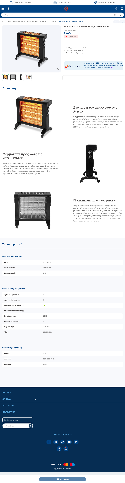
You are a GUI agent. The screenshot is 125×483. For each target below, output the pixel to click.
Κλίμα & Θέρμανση (19, 21)
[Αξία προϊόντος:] (93, 33)
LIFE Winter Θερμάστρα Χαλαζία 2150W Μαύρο (86, 27)
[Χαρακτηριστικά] (62, 312)
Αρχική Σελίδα (6, 21)
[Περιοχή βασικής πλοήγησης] (62, 8)
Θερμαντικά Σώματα (33, 21)
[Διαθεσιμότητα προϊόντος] (93, 37)
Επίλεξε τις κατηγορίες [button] (11, 420)
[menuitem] (2, 8)
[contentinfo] (62, 463)
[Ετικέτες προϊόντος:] (31, 27)
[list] (49, 21)
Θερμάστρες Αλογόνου (49, 21)
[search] (62, 15)
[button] (115, 15)
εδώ (112, 67)
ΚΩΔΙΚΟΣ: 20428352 (70, 30)
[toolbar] (31, 77)
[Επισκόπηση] (62, 161)
